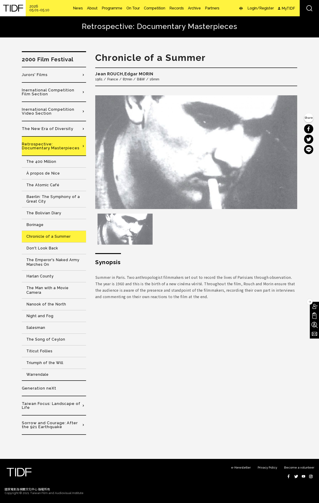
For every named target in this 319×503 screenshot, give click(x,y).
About (92, 8)
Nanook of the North (46, 304)
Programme (112, 8)
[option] (196, 152)
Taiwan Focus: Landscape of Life (51, 405)
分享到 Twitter (308, 139)
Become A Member (314, 306)
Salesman (35, 327)
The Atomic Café (42, 185)
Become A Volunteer (314, 324)
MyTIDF (288, 8)
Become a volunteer (299, 467)
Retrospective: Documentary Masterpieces (50, 146)
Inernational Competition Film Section (48, 92)
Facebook (288, 476)
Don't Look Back (42, 248)
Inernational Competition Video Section (48, 111)
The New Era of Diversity (47, 128)
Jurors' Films (35, 74)
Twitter (296, 476)
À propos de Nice (43, 173)
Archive (194, 8)
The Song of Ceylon (45, 339)
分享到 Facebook (308, 128)
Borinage (35, 225)
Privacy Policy (267, 467)
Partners (212, 8)
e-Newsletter (241, 467)
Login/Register (260, 8)
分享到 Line (308, 149)
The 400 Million (41, 161)
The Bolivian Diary (43, 213)
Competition (154, 8)
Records (176, 8)
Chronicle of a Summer (48, 236)
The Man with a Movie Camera (47, 290)
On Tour (133, 8)
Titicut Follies (39, 351)
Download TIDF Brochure (314, 315)
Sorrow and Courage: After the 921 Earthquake (50, 425)
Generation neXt (39, 388)
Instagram (310, 476)
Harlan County (40, 276)
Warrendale (37, 374)
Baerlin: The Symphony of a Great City (53, 199)
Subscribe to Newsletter (314, 334)
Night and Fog (39, 316)
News (78, 8)
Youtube (303, 476)
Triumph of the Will (44, 363)
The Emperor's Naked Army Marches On (52, 262)
